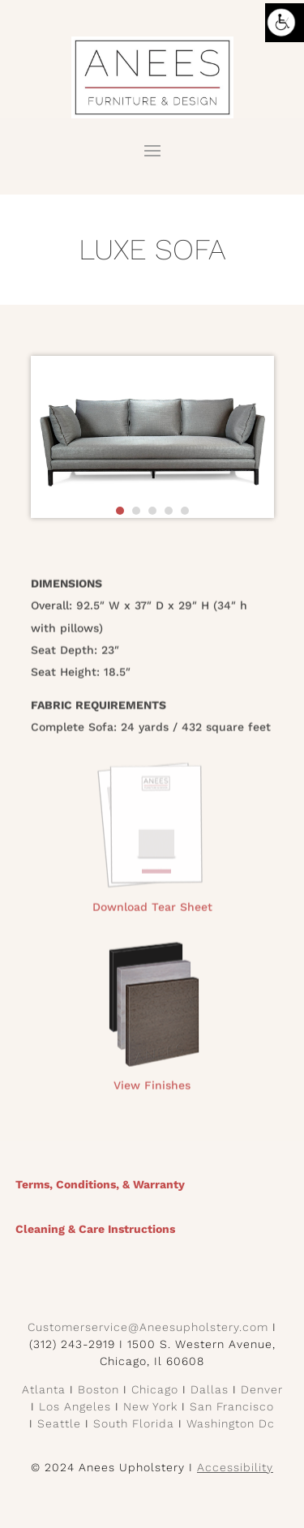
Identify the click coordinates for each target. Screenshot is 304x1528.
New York (150, 1406)
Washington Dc (230, 1423)
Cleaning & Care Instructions (95, 1228)
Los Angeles (75, 1406)
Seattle (59, 1423)
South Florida (133, 1423)
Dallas (210, 1389)
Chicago (154, 1389)
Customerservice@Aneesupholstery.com (148, 1326)
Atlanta (44, 1389)
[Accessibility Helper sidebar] (284, 22)
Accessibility (235, 1467)
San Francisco (232, 1406)
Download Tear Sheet (152, 911)
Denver (262, 1389)
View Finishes (152, 1090)
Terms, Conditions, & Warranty (100, 1184)
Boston (98, 1389)
